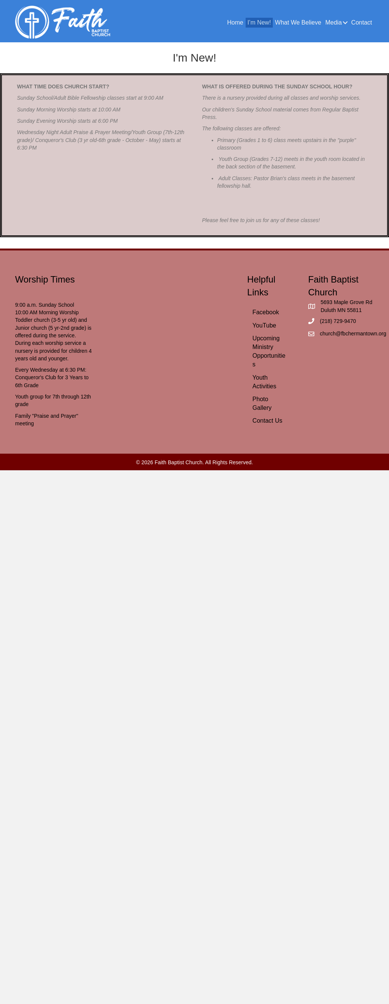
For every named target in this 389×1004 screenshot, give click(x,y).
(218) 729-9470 (338, 321)
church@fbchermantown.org (353, 334)
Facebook (265, 312)
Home (235, 22)
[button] (345, 23)
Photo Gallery (262, 403)
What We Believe (298, 22)
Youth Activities (264, 381)
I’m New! (259, 22)
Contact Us (267, 420)
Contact (361, 22)
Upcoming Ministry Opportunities (268, 351)
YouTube (264, 325)
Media (333, 22)
